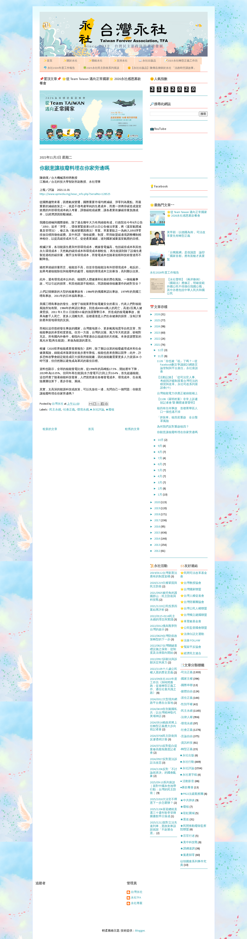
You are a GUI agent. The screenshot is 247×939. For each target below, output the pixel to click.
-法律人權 (186, 717)
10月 (161, 440)
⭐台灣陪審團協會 (192, 602)
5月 (160, 470)
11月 (161, 356)
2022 (157, 338)
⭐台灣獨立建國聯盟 (193, 615)
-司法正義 (186, 672)
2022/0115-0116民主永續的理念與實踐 (162, 618)
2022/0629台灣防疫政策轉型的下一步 (163, 638)
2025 (157, 320)
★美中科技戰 (189, 842)
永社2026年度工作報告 (164, 272)
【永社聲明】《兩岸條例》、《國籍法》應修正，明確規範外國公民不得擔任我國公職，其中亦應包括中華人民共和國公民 (186, 286)
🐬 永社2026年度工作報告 (59, 68)
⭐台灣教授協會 (190, 583)
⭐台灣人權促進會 (192, 596)
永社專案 (136, 903)
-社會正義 (68, 409)
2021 (157, 344)
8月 (160, 452)
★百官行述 (187, 836)
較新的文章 (50, 429)
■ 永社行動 (187, 762)
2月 (160, 488)
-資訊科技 (186, 742)
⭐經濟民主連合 (190, 653)
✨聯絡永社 (96, 60)
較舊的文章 (132, 429)
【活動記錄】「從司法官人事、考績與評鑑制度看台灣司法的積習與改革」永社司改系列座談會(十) (177, 382)
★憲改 (184, 819)
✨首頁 (49, 60)
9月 (160, 446)
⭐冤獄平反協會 (190, 647)
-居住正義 (186, 698)
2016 (157, 526)
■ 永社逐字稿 (188, 774)
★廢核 (110, 409)
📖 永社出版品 (147, 60)
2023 (157, 332)
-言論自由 (186, 736)
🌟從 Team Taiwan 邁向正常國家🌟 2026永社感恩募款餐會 (187, 214)
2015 (157, 532)
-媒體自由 (186, 691)
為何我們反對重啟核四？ (173, 426)
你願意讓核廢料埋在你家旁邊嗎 (177, 432)
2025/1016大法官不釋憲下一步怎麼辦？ (163, 801)
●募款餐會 (186, 787)
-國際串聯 (186, 685)
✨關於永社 (71, 60)
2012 (157, 551)
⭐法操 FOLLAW (190, 640)
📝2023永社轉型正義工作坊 (181, 60)
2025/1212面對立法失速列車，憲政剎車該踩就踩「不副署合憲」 (163, 828)
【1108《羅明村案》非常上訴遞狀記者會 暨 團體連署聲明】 (177, 401)
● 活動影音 (187, 781)
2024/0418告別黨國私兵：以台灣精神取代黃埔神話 (163, 713)
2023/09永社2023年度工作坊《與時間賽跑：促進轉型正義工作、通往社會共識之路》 (163, 686)
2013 (157, 545)
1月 (160, 494)
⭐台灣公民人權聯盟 (193, 608)
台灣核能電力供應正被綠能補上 (177, 393)
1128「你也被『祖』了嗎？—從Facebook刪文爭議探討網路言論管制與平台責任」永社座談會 (177, 366)
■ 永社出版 (187, 755)
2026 (157, 314)
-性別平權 (186, 704)
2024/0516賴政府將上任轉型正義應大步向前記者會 (163, 726)
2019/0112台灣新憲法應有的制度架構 (163, 575)
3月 (160, 482)
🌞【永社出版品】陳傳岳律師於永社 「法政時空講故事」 (162, 68)
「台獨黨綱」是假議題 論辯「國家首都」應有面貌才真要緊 (186, 256)
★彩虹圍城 (187, 813)
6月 (160, 464)
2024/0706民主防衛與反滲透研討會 (163, 737)
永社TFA (136, 897)
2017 (157, 520)
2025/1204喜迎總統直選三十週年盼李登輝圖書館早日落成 (163, 813)
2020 (157, 502)
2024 (157, 326)
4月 (160, 476)
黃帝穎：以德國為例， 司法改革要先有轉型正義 (186, 234)
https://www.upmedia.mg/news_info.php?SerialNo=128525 (75, 194)
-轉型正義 (186, 749)
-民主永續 (55, 409)
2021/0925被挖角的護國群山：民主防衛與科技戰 (163, 596)
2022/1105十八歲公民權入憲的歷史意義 (163, 671)
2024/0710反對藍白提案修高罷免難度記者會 (163, 749)
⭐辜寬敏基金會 (190, 621)
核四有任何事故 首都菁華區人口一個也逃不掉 (177, 410)
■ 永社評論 (97, 409)
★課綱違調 (187, 848)
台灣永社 (136, 892)
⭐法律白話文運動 (192, 634)
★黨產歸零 (187, 855)
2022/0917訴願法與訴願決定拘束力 (163, 661)
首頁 (91, 429)
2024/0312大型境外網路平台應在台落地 (163, 701)
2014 (157, 538)
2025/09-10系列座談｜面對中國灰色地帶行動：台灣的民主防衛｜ (163, 788)
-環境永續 (82, 409)
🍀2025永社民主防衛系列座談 (101, 68)
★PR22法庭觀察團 (191, 794)
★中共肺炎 (187, 800)
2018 (157, 514)
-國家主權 (186, 678)
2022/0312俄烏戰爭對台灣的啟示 (163, 628)
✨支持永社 (121, 60)
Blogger (140, 930)
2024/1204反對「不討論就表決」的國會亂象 (163, 773)
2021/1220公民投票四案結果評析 (163, 608)
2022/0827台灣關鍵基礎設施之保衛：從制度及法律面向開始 (163, 649)
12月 (161, 350)
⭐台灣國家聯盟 (190, 589)
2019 (157, 508)
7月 (160, 458)
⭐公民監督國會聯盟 (193, 628)
